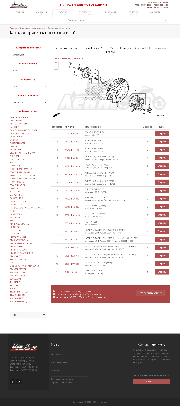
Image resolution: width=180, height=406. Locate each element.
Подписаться (151, 381)
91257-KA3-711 (72, 255)
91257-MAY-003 (72, 247)
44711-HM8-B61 (72, 190)
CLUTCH (14, 146)
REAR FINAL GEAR (18, 249)
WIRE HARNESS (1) (18, 298)
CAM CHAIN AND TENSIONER (23, 130)
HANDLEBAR (16, 214)
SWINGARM (15, 278)
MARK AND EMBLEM (19, 224)
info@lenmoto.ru (154, 2)
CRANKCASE (15, 149)
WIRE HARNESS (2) (18, 301)
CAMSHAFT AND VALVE (21, 133)
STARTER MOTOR (18, 269)
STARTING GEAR (17, 272)
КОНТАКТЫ (155, 13)
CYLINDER (14, 156)
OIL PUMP (14, 233)
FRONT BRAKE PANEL (20, 172)
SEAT (12, 262)
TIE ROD (14, 285)
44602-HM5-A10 (72, 166)
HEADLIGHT (15, 217)
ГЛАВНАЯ (20, 13)
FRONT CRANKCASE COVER (22, 175)
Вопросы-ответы (59, 362)
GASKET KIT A (16, 194)
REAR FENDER (16, 246)
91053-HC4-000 (72, 231)
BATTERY (14, 127)
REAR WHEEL (16, 256)
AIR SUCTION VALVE (19, 123)
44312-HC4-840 (72, 141)
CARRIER (14, 140)
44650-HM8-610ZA (73, 174)
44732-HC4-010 (72, 198)
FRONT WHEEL (17, 188)
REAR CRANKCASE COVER (22, 243)
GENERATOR (16, 204)
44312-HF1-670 (72, 149)
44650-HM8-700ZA (73, 182)
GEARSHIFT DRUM (18, 201)
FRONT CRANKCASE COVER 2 (23, 178)
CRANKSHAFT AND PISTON (22, 152)
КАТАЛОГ (62, 13)
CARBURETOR (16, 136)
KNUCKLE (14, 220)
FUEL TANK (15, 191)
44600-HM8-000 (72, 158)
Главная (13, 28)
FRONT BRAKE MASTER (21, 169)
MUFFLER (14, 227)
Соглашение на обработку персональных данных (63, 381)
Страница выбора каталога (32, 28)
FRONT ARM (16, 165)
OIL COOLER (16, 230)
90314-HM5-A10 (72, 223)
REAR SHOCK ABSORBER (21, 253)
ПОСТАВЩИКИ (85, 13)
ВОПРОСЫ (133, 13)
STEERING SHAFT (18, 275)
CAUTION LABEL (17, 143)
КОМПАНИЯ (41, 13)
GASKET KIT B (16, 198)
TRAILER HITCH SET (19, 291)
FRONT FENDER (17, 185)
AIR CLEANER (16, 120)
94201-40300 (71, 272)
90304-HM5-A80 (72, 215)
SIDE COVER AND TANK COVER (24, 266)
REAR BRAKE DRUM (19, 240)
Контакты (55, 370)
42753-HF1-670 (72, 133)
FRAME (13, 162)
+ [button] (56, 63)
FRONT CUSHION (18, 182)
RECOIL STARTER (18, 259)
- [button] (56, 67)
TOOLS (13, 288)
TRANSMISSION (17, 295)
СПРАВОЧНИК (110, 13)
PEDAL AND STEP (18, 236)
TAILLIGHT (15, 282)
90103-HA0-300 (72, 207)
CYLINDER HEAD (17, 159)
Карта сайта (57, 354)
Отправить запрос (150, 292)
